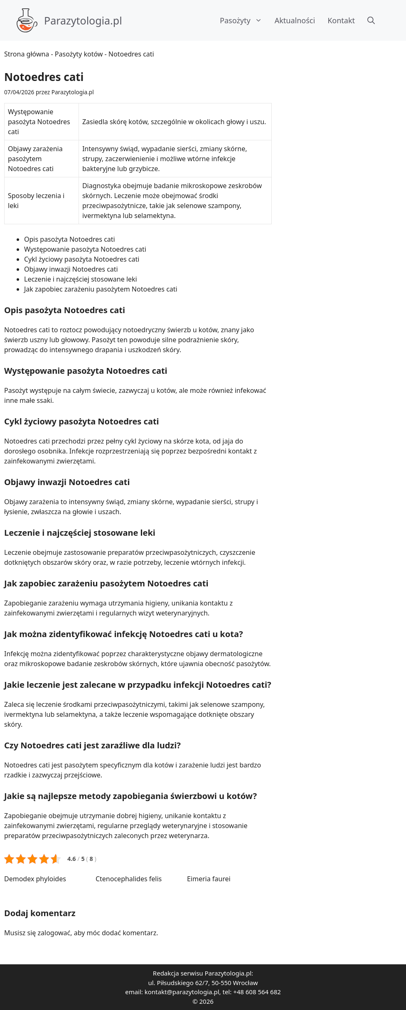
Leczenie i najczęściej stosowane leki (80, 279)
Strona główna (26, 54)
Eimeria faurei (209, 878)
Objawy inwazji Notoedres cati (71, 269)
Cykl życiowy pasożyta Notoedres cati (81, 259)
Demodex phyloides (35, 878)
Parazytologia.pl (83, 20)
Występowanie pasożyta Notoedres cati (85, 249)
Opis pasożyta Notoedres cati (69, 239)
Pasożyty (244, 20)
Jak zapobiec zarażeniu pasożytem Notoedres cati (100, 289)
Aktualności (295, 20)
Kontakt (341, 20)
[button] (371, 20)
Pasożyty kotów (79, 54)
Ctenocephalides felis (129, 878)
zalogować (54, 932)
